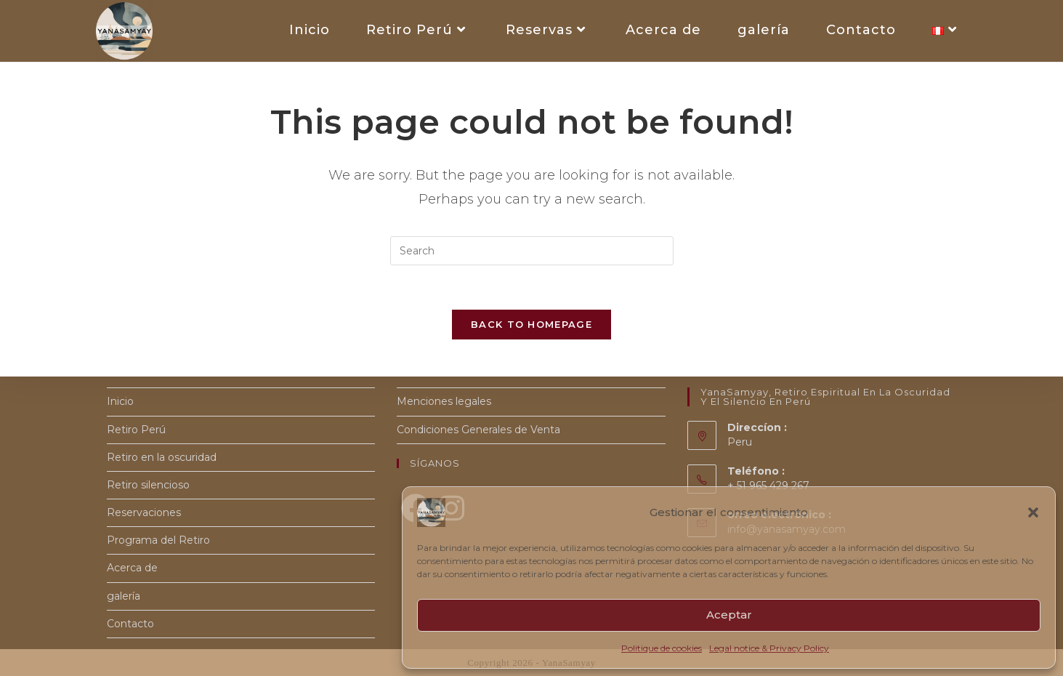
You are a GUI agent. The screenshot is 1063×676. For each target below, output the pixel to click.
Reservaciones (144, 512)
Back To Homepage (531, 324)
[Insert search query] (532, 250)
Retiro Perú (136, 429)
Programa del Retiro (158, 540)
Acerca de (132, 567)
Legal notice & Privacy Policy (769, 648)
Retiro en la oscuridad (162, 457)
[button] (1033, 512)
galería (123, 596)
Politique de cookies (661, 648)
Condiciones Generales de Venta (478, 429)
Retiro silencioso (148, 484)
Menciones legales (444, 401)
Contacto (130, 623)
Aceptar (729, 614)
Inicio (120, 401)
